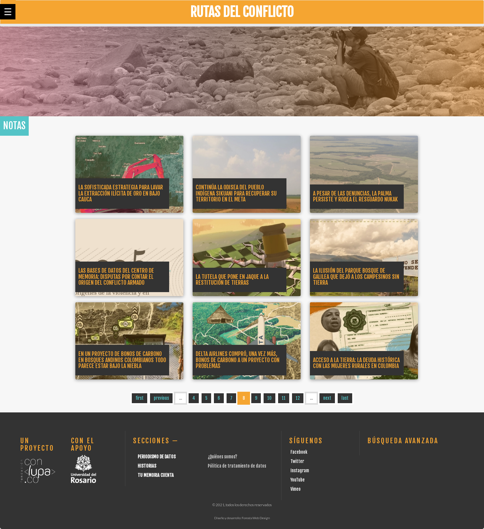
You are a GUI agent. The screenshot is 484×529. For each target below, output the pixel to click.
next (327, 398)
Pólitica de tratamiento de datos (237, 466)
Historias (147, 466)
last (344, 398)
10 (269, 398)
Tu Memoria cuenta (156, 475)
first (140, 398)
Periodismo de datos (157, 456)
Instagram (299, 470)
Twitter (297, 461)
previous (161, 398)
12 (298, 398)
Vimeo (295, 489)
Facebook (298, 452)
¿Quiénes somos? (222, 456)
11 (284, 398)
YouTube (297, 479)
